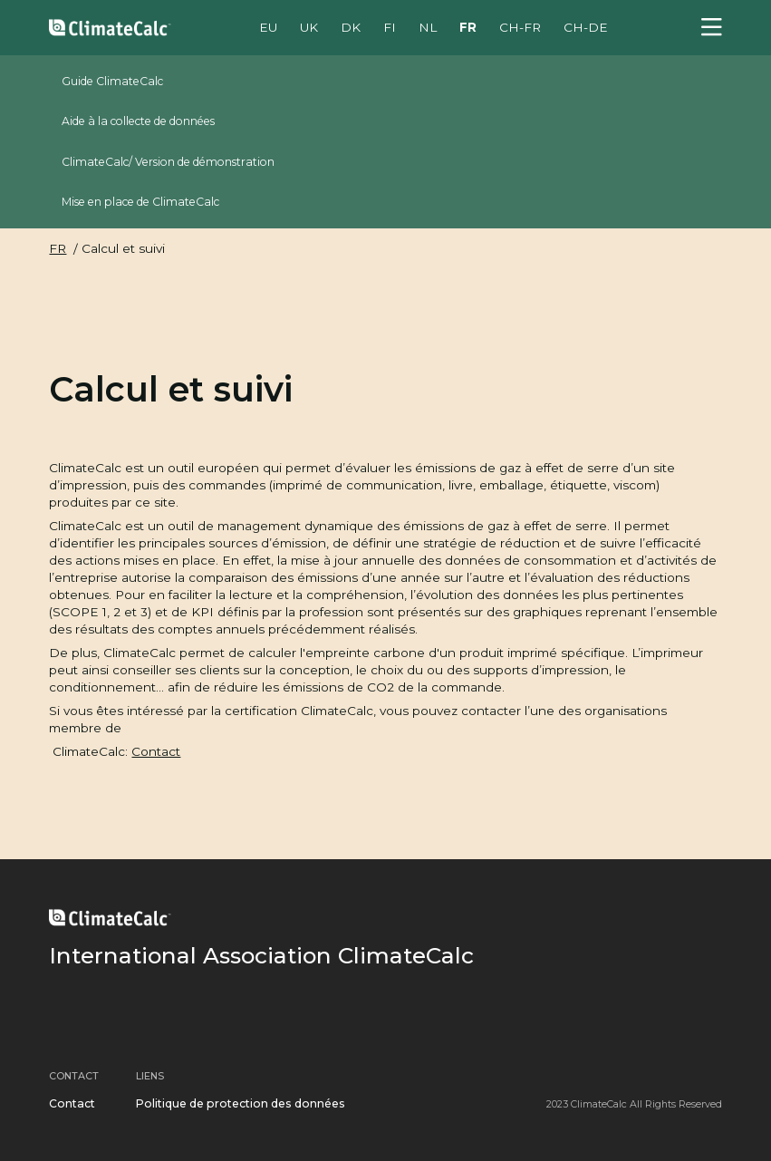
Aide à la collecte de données (138, 121)
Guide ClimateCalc (112, 81)
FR (468, 27)
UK (309, 27)
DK (351, 27)
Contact (155, 751)
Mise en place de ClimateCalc (140, 201)
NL (428, 27)
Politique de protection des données (240, 1103)
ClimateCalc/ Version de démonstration (168, 162)
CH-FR (520, 27)
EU (268, 27)
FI (389, 27)
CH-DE (586, 27)
